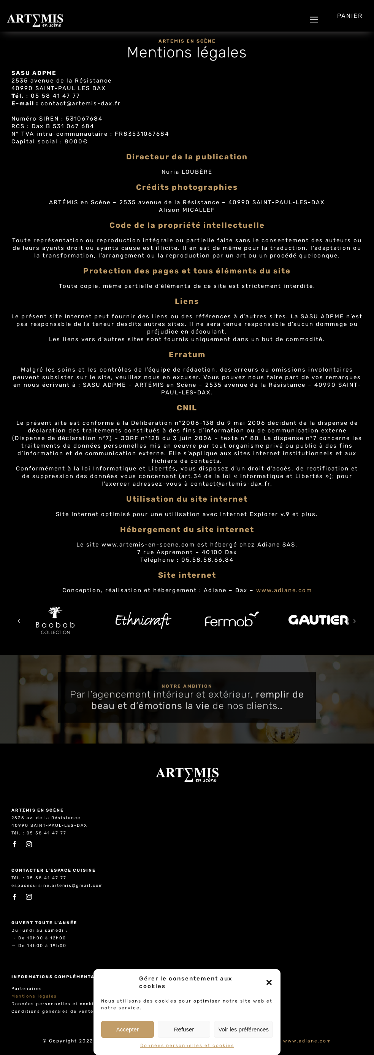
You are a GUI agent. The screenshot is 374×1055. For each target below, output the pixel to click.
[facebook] (14, 845)
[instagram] (29, 845)
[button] (269, 982)
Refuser (184, 1029)
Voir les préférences (243, 1029)
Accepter (127, 1029)
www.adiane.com (284, 590)
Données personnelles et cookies (187, 1045)
